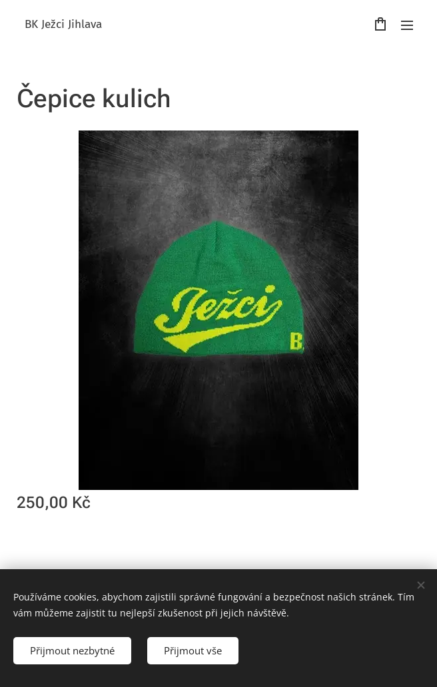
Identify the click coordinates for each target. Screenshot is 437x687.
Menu (407, 25)
